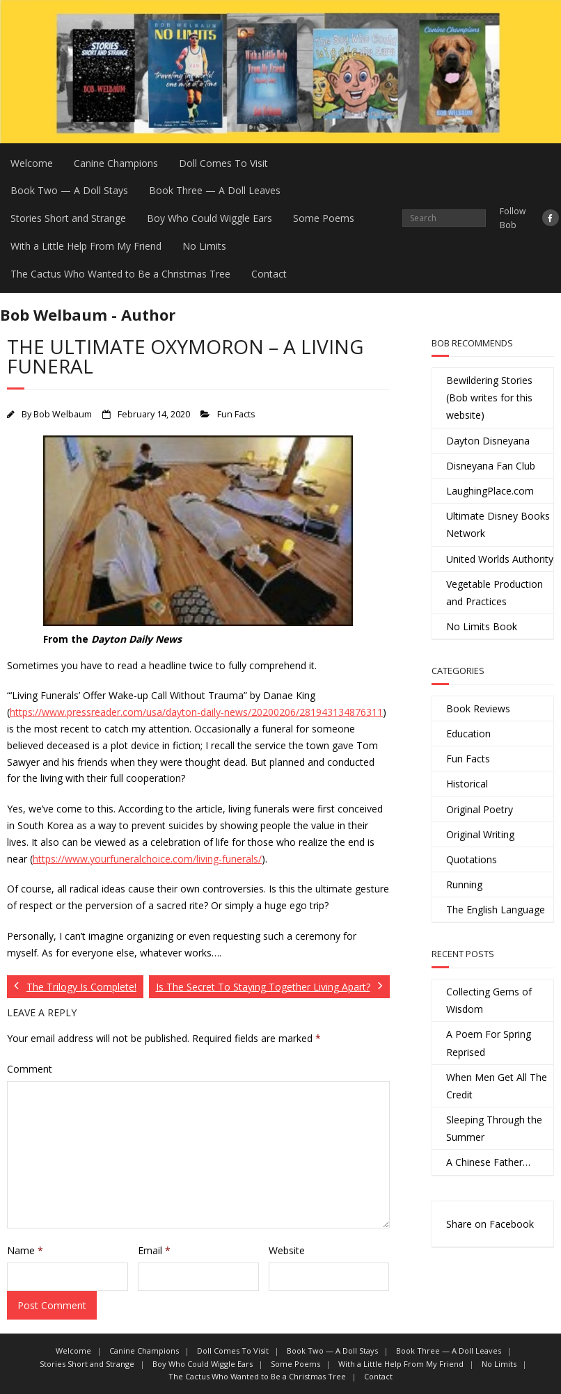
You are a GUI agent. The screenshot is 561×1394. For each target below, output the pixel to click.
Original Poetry (479, 809)
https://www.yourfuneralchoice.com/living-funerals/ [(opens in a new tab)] (147, 858)
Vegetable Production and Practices (494, 592)
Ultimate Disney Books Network (498, 524)
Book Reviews (478, 708)
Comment (29, 1068)
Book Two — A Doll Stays (69, 190)
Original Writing (480, 834)
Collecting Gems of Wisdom (489, 1000)
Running (464, 884)
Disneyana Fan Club (490, 465)
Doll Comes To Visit (223, 163)
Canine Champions (116, 163)
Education (468, 733)
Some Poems (323, 218)
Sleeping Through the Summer (494, 1128)
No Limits (204, 246)
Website (287, 1250)
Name (25, 1250)
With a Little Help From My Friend (85, 246)
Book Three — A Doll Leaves (214, 190)
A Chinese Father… (488, 1162)
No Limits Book (481, 626)
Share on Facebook (490, 1224)
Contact (269, 273)
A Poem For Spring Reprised (488, 1042)
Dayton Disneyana (488, 440)
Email (154, 1250)
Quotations (471, 859)
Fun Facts (236, 414)
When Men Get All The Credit (496, 1086)
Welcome (31, 163)
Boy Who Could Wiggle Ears (209, 218)
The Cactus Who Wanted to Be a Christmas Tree (120, 273)
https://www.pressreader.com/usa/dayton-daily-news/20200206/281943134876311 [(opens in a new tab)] (196, 712)
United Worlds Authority (499, 559)
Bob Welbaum (62, 414)
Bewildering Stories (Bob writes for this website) (489, 398)
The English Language (495, 909)
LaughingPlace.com (490, 490)
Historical (467, 783)
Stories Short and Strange (68, 218)
